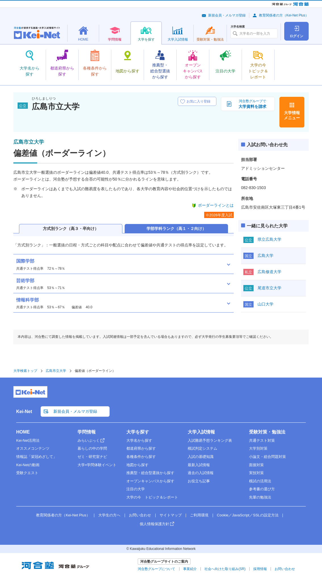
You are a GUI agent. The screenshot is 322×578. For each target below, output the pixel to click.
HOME (23, 432)
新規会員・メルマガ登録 (227, 15)
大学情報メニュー (292, 115)
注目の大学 (135, 489)
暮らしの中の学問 (92, 448)
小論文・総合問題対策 (267, 457)
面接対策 (256, 465)
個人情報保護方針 (154, 524)
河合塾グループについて (156, 569)
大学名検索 (238, 26)
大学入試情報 (201, 432)
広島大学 (265, 255)
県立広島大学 (269, 239)
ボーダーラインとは (216, 205)
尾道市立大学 (269, 288)
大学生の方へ (109, 515)
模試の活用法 (260, 481)
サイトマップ (171, 515)
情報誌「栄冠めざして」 (36, 457)
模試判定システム (202, 448)
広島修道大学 (269, 271)
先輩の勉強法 (260, 497)
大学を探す (137, 432)
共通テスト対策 (262, 440)
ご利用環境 (199, 515)
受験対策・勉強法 (267, 432)
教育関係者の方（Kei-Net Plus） (284, 15)
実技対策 (256, 473)
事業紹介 (190, 569)
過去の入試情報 (201, 473)
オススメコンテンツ (32, 448)
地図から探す (137, 465)
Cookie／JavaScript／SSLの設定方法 (248, 515)
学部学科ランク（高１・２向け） (176, 228)
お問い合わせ (140, 515)
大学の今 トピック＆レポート (152, 497)
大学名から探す (139, 440)
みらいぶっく (89, 440)
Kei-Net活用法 (27, 440)
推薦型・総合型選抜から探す (150, 473)
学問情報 (87, 432)
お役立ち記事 (199, 481)
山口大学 (265, 304)
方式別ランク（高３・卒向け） (71, 228)
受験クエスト (27, 473)
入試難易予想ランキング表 (210, 440)
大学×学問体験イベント (97, 465)
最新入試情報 (199, 465)
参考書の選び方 (262, 489)
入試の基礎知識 (201, 457)
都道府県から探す (141, 448)
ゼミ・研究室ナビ (92, 457)
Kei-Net (24, 411)
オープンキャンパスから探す (150, 481)
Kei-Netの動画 (27, 465)
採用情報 (260, 569)
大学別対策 (258, 448)
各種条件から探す (141, 457)
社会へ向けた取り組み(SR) (225, 569)
